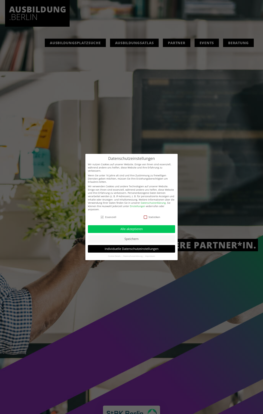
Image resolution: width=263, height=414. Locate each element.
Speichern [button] (131, 239)
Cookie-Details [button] (114, 256)
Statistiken (152, 217)
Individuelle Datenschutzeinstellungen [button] (132, 249)
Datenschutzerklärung (153, 202)
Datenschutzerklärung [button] (133, 256)
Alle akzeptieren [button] (131, 229)
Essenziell (108, 217)
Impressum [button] (150, 256)
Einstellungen (137, 206)
